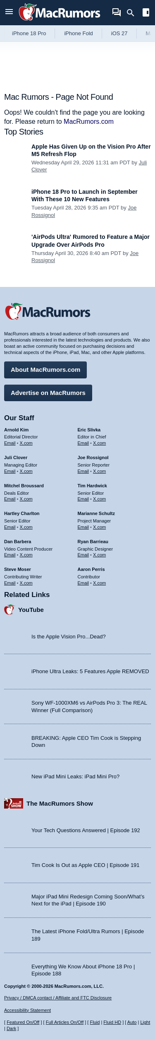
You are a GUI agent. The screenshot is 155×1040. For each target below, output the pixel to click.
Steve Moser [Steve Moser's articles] (17, 569)
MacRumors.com (89, 121)
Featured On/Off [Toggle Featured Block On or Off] (23, 1022)
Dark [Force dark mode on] (11, 1028)
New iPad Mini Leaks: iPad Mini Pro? (75, 776)
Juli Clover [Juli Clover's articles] (15, 457)
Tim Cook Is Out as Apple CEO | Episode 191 (85, 865)
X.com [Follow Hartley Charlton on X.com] (26, 527)
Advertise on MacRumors (48, 392)
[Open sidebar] (146, 13)
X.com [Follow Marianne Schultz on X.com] (99, 527)
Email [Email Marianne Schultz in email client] (83, 527)
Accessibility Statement (27, 1010)
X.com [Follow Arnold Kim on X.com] (26, 443)
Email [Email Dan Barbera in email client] (10, 554)
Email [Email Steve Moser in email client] (10, 582)
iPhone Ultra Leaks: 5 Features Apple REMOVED (90, 671)
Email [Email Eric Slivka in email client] (83, 443)
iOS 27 (119, 33)
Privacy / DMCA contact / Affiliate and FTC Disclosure (58, 997)
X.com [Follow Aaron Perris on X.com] (99, 582)
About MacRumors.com (45, 369)
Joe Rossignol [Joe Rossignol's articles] (93, 457)
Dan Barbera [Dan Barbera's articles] (17, 541)
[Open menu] (9, 12)
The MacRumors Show (59, 803)
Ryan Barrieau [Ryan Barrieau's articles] (93, 541)
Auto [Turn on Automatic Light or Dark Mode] (132, 1022)
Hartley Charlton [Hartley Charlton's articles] (22, 513)
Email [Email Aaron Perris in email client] (83, 582)
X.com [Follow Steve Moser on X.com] (26, 582)
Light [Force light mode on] (145, 1022)
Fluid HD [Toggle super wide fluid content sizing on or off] (112, 1022)
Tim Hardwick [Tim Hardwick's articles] (92, 485)
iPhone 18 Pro (29, 33)
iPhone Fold (78, 33)
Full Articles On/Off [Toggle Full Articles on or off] (65, 1022)
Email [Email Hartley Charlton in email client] (10, 527)
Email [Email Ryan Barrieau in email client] (83, 554)
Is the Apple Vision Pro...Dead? (68, 636)
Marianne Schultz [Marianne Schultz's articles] (96, 513)
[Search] (133, 13)
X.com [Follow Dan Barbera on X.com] (26, 554)
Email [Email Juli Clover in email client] (10, 471)
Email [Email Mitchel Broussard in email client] (10, 498)
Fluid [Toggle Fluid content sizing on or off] (95, 1022)
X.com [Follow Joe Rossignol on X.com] (99, 471)
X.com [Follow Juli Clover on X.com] (26, 471)
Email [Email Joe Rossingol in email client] (83, 471)
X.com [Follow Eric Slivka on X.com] (99, 443)
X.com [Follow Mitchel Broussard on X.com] (26, 498)
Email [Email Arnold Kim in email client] (10, 443)
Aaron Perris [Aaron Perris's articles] (91, 569)
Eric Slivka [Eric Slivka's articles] (89, 429)
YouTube (31, 609)
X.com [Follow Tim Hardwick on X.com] (99, 498)
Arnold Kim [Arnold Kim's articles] (16, 429)
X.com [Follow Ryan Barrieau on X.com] (99, 554)
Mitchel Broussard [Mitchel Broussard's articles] (24, 485)
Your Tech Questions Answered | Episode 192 (85, 830)
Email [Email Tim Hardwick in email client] (83, 498)
